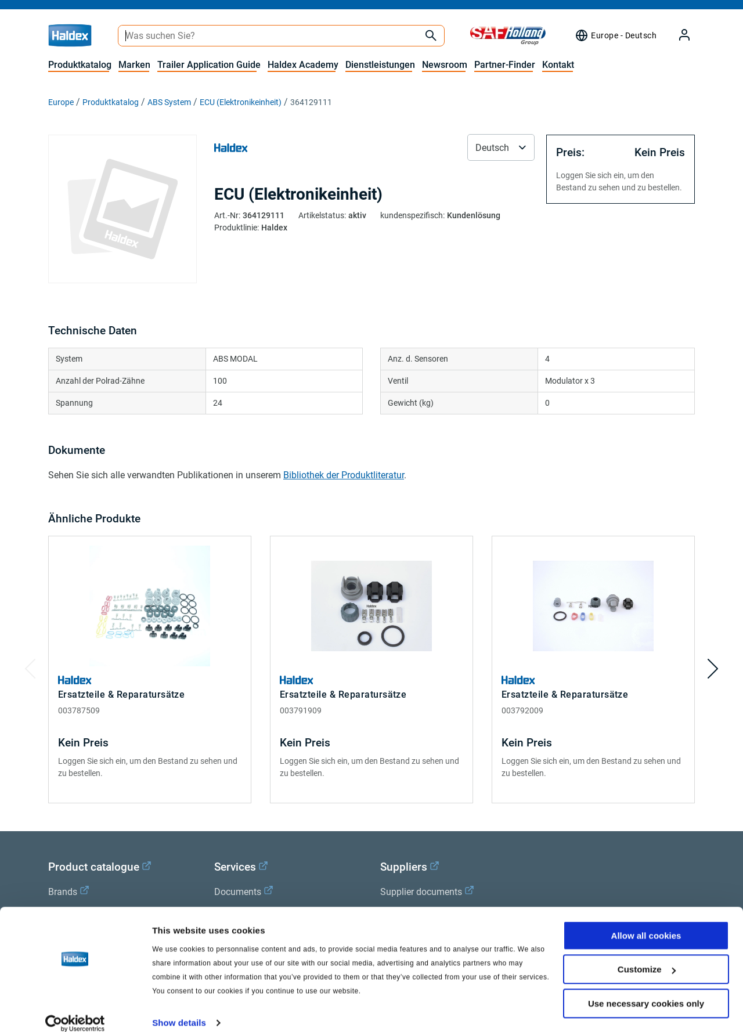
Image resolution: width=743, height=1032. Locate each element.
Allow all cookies (646, 922)
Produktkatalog (79, 64)
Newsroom (444, 64)
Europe (61, 102)
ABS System (169, 102)
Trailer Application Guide (209, 64)
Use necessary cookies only (646, 990)
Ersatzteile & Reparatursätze (121, 694)
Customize (647, 956)
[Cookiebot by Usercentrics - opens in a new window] (75, 1009)
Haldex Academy (303, 64)
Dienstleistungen (380, 64)
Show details (179, 1009)
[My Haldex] (677, 35)
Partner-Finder (504, 64)
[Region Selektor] (615, 35)
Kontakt (558, 64)
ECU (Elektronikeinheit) (241, 102)
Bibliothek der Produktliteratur (343, 475)
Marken (134, 64)
